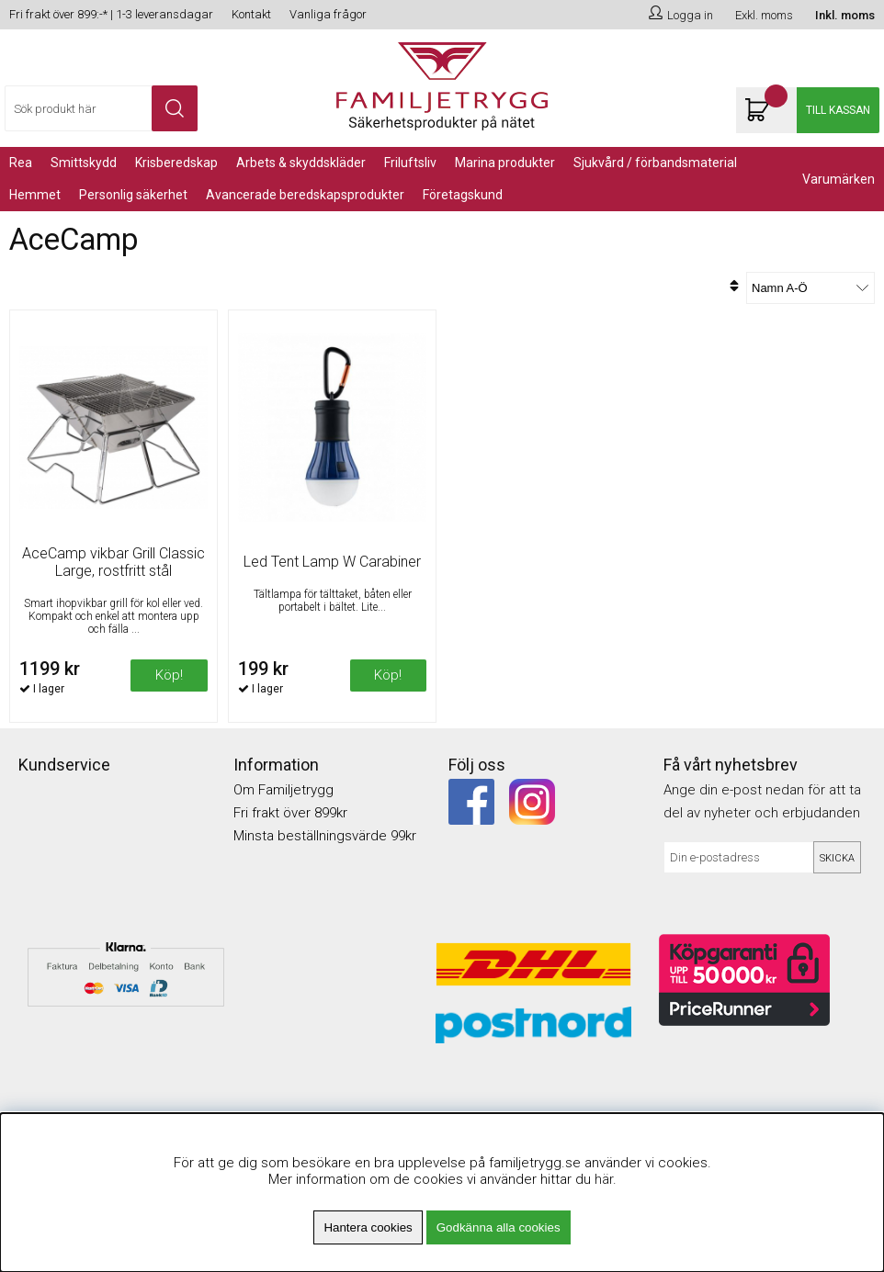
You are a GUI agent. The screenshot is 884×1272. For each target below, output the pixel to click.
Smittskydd (84, 162)
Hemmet (35, 194)
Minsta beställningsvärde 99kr (324, 835)
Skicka (837, 858)
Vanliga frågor (328, 14)
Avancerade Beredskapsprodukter (305, 194)
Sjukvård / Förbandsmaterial (655, 162)
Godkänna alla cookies (498, 1227)
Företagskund (463, 194)
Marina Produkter (505, 162)
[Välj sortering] (810, 288)
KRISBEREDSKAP (176, 162)
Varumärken (838, 179)
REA (20, 162)
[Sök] (101, 108)
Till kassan (838, 110)
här (604, 1179)
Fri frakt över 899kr (290, 813)
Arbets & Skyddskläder (301, 162)
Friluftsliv (410, 162)
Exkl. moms (764, 15)
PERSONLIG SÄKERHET (133, 194)
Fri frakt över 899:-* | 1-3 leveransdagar (111, 14)
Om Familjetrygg (283, 790)
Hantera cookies (367, 1227)
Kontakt (251, 14)
